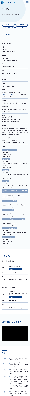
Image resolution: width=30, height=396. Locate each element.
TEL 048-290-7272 (6, 156)
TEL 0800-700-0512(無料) (8, 225)
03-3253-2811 (13, 92)
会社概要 (8, 24)
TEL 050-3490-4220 (7, 234)
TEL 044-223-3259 (6, 167)
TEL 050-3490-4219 (7, 187)
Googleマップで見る (14, 269)
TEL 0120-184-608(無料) (8, 207)
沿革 (22, 27)
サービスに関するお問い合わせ (11, 94)
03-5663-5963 (12, 301)
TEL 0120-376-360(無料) (8, 198)
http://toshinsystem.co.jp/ (15, 308)
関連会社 (22, 24)
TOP (3, 14)
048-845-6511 (12, 272)
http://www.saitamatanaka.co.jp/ (17, 279)
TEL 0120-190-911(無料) (8, 216)
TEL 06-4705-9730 (6, 178)
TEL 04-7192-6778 (6, 243)
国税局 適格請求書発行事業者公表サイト (12, 142)
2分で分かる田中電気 (8, 27)
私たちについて (9, 14)
